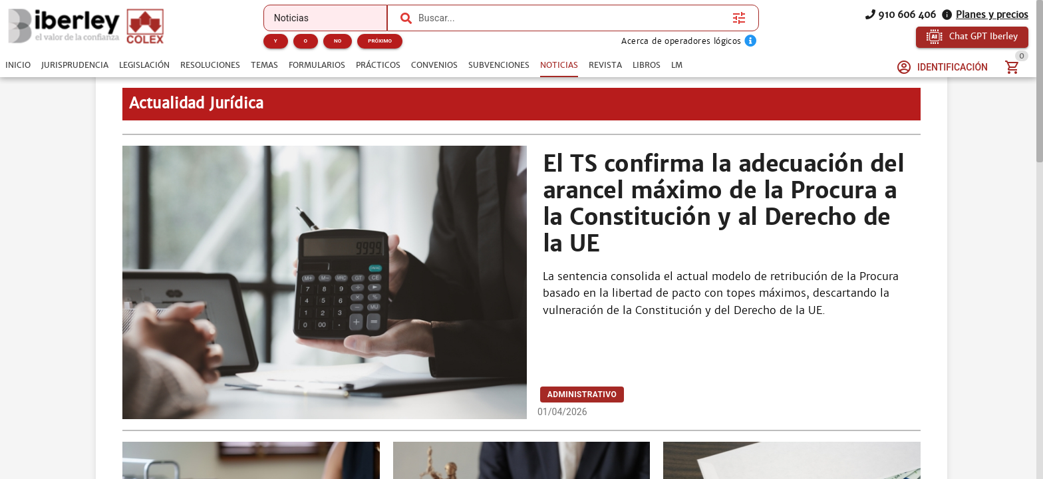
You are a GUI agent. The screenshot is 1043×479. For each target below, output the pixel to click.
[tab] (18, 65)
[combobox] (572, 18)
